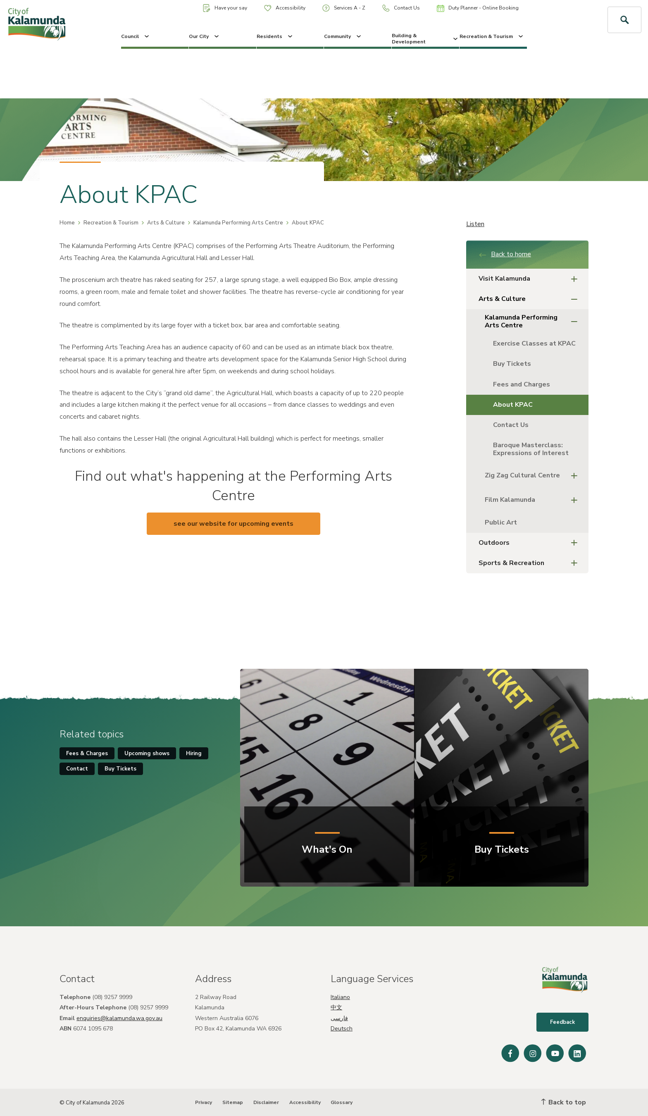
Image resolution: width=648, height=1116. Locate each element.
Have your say (225, 8)
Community (343, 36)
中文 (336, 1007)
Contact (77, 769)
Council (135, 36)
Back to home (505, 254)
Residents (275, 36)
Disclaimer (266, 1102)
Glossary (342, 1102)
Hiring (194, 753)
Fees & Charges (87, 753)
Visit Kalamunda (530, 279)
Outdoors (530, 543)
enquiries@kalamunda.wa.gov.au (119, 1018)
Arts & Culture (166, 223)
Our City (204, 36)
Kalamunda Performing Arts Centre (238, 223)
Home (67, 223)
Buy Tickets (512, 363)
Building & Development (425, 38)
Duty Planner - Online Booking (478, 8)
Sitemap (232, 1102)
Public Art (501, 522)
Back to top (563, 1102)
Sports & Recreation (530, 563)
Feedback (562, 1022)
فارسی (339, 1018)
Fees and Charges (521, 384)
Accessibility (284, 8)
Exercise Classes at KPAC (534, 343)
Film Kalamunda (533, 500)
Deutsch (342, 1029)
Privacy (203, 1102)
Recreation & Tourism (492, 36)
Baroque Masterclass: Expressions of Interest (531, 449)
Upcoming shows (146, 753)
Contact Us (401, 8)
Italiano (340, 997)
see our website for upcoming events (233, 523)
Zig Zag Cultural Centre (533, 476)
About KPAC (513, 404)
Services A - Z (343, 8)
